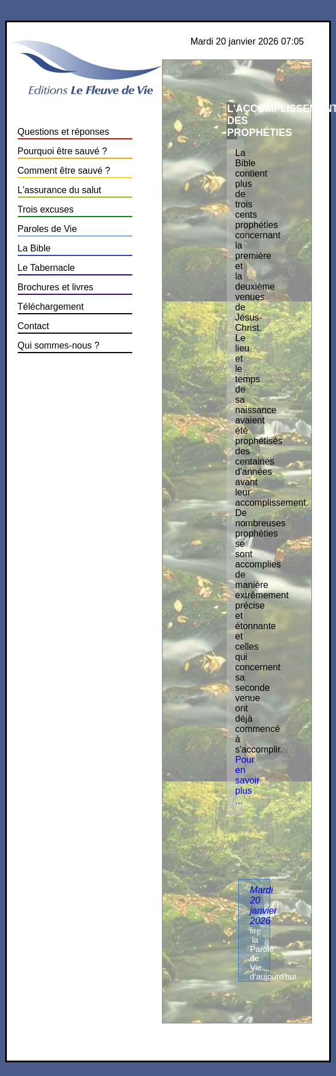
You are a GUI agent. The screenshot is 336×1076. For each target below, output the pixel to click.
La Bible (34, 248)
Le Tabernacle (46, 268)
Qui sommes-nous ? (59, 345)
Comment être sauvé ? (64, 170)
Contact (33, 326)
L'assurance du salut (59, 190)
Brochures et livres (56, 287)
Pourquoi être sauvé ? (63, 151)
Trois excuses (46, 209)
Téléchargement (51, 306)
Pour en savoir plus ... (247, 780)
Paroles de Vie (47, 229)
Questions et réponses (63, 132)
